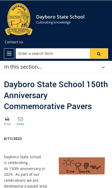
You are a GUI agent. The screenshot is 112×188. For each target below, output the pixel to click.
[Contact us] (14, 42)
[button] (98, 53)
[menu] (9, 53)
